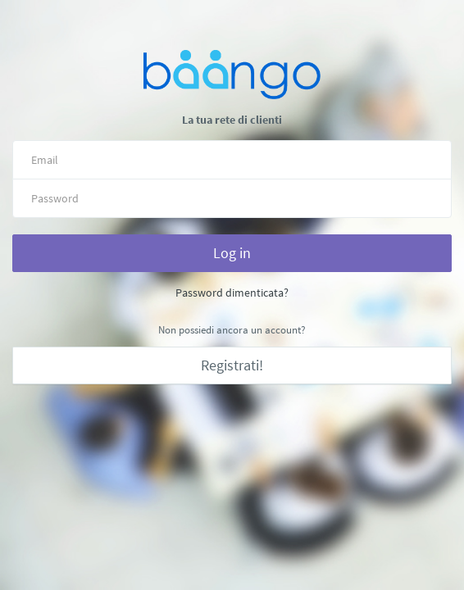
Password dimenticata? (232, 292)
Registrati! (232, 365)
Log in (232, 252)
